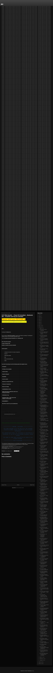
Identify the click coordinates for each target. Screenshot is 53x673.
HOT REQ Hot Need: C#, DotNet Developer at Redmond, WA (44, 615)
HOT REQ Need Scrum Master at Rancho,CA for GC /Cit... (44, 651)
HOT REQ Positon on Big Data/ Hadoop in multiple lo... (44, 468)
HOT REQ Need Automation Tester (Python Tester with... (44, 595)
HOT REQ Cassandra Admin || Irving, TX (43, 449)
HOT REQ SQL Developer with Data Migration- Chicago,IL (44, 609)
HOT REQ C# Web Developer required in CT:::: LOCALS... (44, 385)
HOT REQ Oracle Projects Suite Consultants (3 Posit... (44, 477)
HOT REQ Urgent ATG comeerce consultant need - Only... (44, 455)
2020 (40, 320)
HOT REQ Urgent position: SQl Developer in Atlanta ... (44, 549)
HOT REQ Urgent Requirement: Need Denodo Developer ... (44, 362)
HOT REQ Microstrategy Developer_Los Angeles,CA (44, 464)
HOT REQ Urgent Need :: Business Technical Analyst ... (44, 332)
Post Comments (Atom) (20, 487)
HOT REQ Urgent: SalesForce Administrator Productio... (43, 392)
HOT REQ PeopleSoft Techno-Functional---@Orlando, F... (43, 336)
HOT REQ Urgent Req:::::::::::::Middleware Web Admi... (44, 509)
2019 (40, 322)
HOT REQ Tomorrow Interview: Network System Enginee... (43, 505)
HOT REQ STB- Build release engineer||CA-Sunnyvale (44, 416)
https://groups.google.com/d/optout (14, 448)
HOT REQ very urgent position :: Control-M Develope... (43, 582)
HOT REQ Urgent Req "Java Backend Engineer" (43, 512)
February (41, 658)
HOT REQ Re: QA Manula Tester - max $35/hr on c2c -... (44, 352)
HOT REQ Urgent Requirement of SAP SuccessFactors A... (43, 423)
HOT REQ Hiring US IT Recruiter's (43, 474)
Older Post (32, 484)
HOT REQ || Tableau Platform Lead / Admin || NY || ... (44, 636)
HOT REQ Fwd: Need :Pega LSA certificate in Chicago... (44, 528)
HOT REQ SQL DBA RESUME (43, 330)
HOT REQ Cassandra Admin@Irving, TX (43, 487)
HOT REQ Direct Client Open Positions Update (44, 430)
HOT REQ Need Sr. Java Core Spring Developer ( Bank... (44, 589)
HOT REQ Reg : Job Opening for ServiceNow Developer (44, 433)
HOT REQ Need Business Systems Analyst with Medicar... (44, 365)
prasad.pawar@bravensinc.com (14, 322)
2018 (40, 323)
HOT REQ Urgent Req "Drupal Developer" (43, 515)
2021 (40, 319)
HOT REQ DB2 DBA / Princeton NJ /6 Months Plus (44, 402)
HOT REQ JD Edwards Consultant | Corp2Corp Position (44, 575)
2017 (40, 325)
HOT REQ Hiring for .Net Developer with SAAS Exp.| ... (44, 427)
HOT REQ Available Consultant (43, 645)
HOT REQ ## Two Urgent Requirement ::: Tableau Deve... (44, 346)
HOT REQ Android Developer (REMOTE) (44, 569)
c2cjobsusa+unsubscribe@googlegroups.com (9, 445)
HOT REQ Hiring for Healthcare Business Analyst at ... (43, 396)
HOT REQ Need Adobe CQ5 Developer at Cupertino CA (44, 585)
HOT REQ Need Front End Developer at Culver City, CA (43, 629)
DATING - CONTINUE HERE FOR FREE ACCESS (10, 6)
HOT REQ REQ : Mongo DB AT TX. (44, 496)
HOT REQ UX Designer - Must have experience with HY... (44, 339)
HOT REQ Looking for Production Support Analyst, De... (43, 612)
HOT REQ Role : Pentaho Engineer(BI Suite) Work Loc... (44, 619)
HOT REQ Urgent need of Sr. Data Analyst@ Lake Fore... (44, 343)
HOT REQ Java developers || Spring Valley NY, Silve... (43, 480)
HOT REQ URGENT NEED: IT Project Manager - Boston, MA (44, 369)
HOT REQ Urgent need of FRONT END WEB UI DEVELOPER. (44, 602)
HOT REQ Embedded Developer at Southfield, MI (44, 375)
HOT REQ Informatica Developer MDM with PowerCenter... (44, 521)
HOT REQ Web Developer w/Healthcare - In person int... (44, 489)
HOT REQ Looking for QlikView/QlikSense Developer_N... (43, 381)
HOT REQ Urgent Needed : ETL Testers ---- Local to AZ (44, 592)
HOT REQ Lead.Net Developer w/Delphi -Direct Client (44, 578)
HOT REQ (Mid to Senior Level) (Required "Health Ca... (44, 525)
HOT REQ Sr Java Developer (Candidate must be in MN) (44, 471)
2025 (40, 314)
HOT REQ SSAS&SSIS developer (44, 379)
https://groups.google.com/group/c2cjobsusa (14, 447)
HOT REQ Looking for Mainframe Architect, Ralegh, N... (43, 439)
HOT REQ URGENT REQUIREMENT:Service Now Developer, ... (44, 406)
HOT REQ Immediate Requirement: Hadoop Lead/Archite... (44, 499)
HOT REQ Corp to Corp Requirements (44, 349)
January (41, 660)
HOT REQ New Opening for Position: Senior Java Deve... (44, 531)
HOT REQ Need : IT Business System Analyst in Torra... (43, 409)
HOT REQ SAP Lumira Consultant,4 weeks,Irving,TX (43, 493)
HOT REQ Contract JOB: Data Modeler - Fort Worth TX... (44, 443)
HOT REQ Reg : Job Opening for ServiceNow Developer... (43, 535)
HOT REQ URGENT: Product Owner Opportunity (43, 446)
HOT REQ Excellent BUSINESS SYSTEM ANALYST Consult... (44, 518)
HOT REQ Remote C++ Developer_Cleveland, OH (44, 599)
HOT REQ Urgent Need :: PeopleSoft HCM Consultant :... (44, 654)
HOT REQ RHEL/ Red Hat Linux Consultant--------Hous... (44, 546)
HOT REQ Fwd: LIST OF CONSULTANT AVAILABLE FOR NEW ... (44, 420)
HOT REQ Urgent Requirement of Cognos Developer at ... (44, 647)
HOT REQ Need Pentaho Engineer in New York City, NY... (44, 502)
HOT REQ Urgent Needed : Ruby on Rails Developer (44, 605)
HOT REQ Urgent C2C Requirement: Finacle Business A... (44, 626)
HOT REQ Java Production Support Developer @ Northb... (44, 388)
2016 (40, 326)
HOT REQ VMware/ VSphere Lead (43, 462)
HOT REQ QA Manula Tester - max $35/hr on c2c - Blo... (44, 459)
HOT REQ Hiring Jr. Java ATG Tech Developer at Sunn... (44, 452)
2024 (40, 316)
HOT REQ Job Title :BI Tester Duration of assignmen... (43, 539)
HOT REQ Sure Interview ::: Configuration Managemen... (44, 556)
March (41, 657)
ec (2, 4)
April (41, 328)
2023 (40, 317)
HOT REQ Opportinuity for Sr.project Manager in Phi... (44, 355)
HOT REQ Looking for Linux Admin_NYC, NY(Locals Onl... (43, 399)
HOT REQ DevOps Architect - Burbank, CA (44, 642)
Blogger (33, 670)
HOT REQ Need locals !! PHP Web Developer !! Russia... (44, 552)
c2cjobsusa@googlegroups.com (18, 446)
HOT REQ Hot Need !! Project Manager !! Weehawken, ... (43, 563)
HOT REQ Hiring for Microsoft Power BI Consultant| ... (43, 359)
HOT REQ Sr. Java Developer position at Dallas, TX (44, 372)
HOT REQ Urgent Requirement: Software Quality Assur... (44, 436)
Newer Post (4, 484)
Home (18, 484)
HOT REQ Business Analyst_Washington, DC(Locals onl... (44, 412)
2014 (40, 663)
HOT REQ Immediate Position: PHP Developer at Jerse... (44, 632)
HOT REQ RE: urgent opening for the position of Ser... (44, 639)
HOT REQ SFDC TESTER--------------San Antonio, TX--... (44, 622)
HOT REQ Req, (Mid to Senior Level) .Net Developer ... (44, 566)
